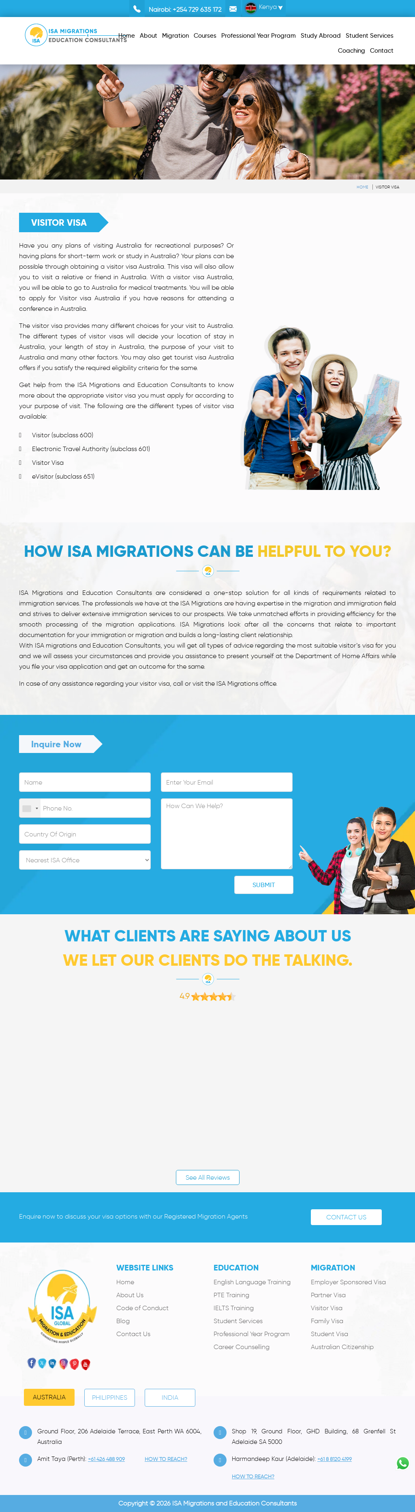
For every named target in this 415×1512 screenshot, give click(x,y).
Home (362, 187)
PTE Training (231, 1295)
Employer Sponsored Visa (348, 1282)
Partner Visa (328, 1295)
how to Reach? (166, 1459)
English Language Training (252, 1282)
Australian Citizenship (342, 1347)
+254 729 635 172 (197, 9)
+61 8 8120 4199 (334, 1459)
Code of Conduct (142, 1308)
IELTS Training (234, 1308)
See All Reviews (208, 1177)
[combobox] (30, 808)
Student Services (238, 1321)
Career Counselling (242, 1347)
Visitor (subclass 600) (62, 435)
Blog (123, 1321)
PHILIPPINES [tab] (109, 1397)
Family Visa (327, 1321)
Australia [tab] (49, 1397)
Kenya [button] (260, 8)
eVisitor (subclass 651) (63, 476)
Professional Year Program (252, 1334)
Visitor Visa (387, 187)
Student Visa (329, 1334)
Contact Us (346, 1217)
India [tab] (170, 1397)
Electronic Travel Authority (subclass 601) (91, 449)
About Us (129, 1295)
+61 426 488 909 (106, 1459)
